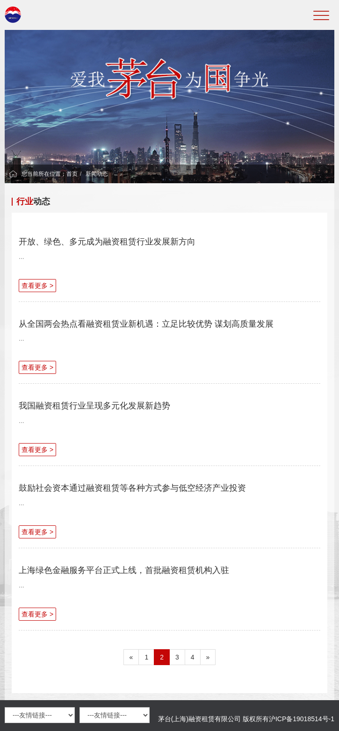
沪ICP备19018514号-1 (301, 719)
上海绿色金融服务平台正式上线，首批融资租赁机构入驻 (124, 570)
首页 (72, 174)
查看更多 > (37, 285)
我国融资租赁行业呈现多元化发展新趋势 (94, 405)
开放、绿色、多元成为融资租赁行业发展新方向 (107, 241)
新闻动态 (97, 174)
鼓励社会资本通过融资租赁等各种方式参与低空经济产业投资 (132, 488)
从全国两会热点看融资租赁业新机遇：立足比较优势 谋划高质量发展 (146, 324)
